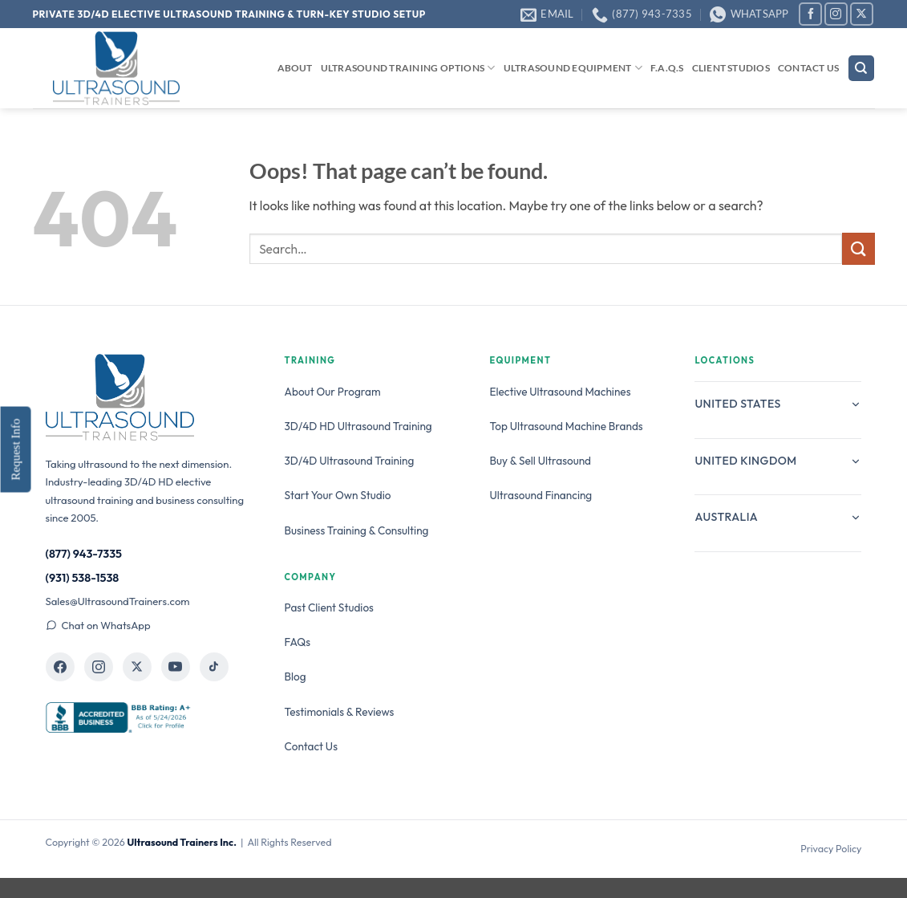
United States (777, 403)
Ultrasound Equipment (573, 67)
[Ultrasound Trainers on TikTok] (214, 666)
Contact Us (808, 68)
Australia (777, 517)
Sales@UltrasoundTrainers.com (118, 601)
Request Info (15, 449)
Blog (295, 676)
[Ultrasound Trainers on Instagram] (98, 666)
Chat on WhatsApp (98, 625)
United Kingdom (777, 460)
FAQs (298, 642)
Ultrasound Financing (541, 495)
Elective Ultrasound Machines (560, 391)
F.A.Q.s (667, 68)
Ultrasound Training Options (408, 67)
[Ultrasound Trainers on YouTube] (175, 666)
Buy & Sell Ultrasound (541, 460)
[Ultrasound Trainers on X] (137, 666)
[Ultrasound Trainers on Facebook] (60, 666)
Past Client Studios (329, 607)
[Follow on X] (861, 14)
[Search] (861, 68)
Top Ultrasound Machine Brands (566, 426)
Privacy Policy (830, 849)
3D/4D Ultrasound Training (350, 460)
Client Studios (731, 68)
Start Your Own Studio (338, 495)
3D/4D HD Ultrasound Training (358, 426)
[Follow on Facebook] (810, 14)
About (295, 68)
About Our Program (333, 391)
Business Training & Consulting (357, 530)
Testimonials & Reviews (340, 712)
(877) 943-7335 (84, 554)
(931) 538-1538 (82, 578)
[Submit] (858, 248)
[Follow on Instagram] (836, 14)
